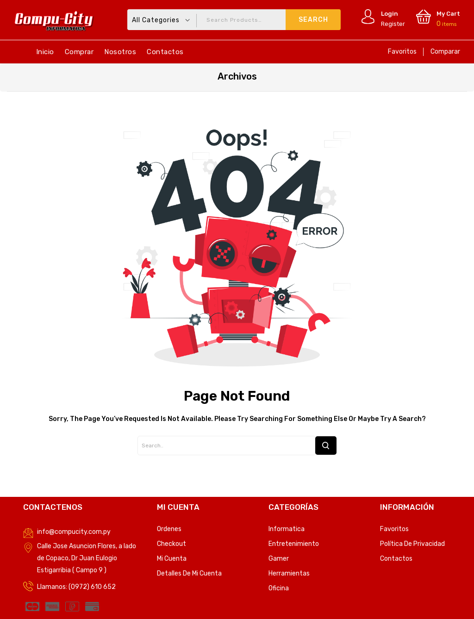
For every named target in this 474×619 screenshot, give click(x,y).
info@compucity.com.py (74, 532)
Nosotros (120, 52)
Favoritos (402, 52)
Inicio (45, 52)
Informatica (286, 529)
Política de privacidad (412, 544)
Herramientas (289, 573)
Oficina (278, 588)
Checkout (171, 544)
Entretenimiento (293, 544)
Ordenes (169, 529)
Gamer (278, 559)
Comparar (445, 52)
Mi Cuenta (172, 559)
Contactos (165, 52)
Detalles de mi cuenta (189, 573)
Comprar (79, 52)
